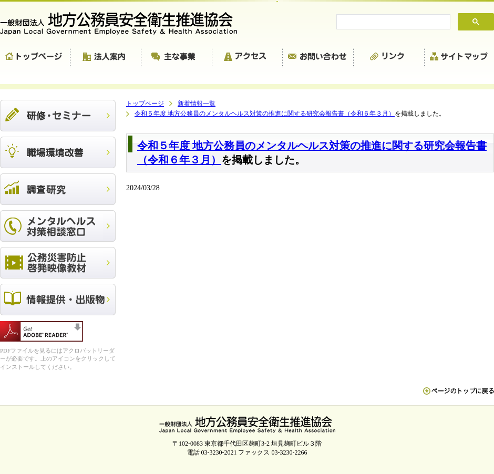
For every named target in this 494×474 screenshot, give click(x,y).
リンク (389, 57)
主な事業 (176, 57)
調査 (58, 189)
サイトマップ (459, 57)
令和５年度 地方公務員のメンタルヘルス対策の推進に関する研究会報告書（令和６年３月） (265, 113)
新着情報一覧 (196, 103)
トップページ (35, 57)
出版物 (58, 299)
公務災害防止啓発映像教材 (58, 263)
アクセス (247, 57)
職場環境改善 (58, 152)
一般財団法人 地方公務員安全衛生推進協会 (123, 23)
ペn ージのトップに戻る (458, 396)
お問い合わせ (318, 57)
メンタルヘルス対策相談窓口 (58, 226)
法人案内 (105, 57)
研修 (58, 115)
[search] (392, 22)
